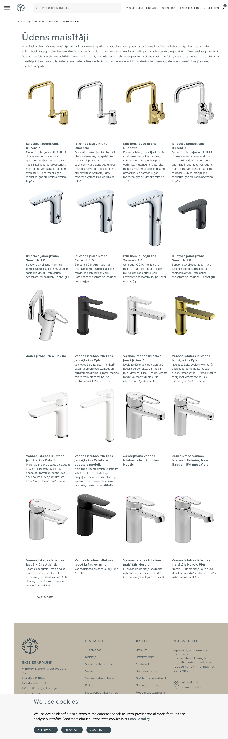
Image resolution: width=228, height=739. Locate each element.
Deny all (72, 730)
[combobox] (81, 8)
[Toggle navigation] (7, 8)
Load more (44, 597)
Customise (98, 730)
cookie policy (140, 718)
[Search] (37, 8)
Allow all (45, 730)
